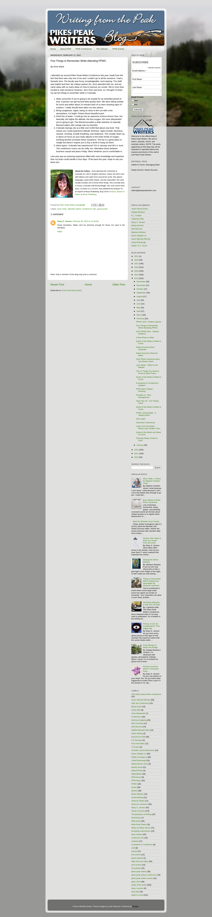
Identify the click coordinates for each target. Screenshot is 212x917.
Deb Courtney (137, 723)
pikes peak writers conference (144, 875)
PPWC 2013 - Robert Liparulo (148, 322)
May (139, 308)
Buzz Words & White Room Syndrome (151, 501)
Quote (134, 787)
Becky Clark (136, 707)
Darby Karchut (137, 225)
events (134, 851)
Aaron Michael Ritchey (140, 239)
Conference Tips (89, 209)
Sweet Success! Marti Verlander (145, 348)
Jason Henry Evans (139, 209)
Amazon (112, 192)
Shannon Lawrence (139, 804)
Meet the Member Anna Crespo (146, 521)
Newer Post (57, 284)
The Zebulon (102, 49)
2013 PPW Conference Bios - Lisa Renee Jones (148, 360)
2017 (136, 264)
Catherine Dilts (137, 219)
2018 (136, 260)
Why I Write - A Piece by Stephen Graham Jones (152, 481)
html (136, 101)
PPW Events (118, 49)
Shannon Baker (137, 801)
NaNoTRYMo (137, 771)
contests (134, 841)
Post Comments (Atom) (72, 290)
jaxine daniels (137, 858)
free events (136, 855)
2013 (136, 278)
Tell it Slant (140, 419)
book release (136, 834)
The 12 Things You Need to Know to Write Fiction (147, 372)
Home (53, 49)
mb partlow (136, 868)
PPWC (134, 784)
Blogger (135, 906)
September (141, 293)
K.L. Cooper (136, 215)
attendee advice (74, 209)
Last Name (137, 87)
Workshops (136, 818)
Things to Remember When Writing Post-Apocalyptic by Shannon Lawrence (152, 582)
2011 (136, 453)
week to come (137, 895)
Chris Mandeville (138, 713)
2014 (136, 275)
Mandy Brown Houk (139, 764)
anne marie (62, 209)
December (141, 281)
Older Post (118, 284)
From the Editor (137, 744)
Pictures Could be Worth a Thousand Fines (151, 668)
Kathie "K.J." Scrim (139, 246)
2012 (136, 450)
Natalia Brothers (138, 212)
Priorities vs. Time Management (143, 396)
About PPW (65, 49)
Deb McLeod (136, 229)
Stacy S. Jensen (64, 221)
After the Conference (140, 703)
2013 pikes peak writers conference (146, 694)
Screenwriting (137, 797)
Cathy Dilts (135, 710)
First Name (137, 79)
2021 (136, 256)
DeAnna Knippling (139, 720)
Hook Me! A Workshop (145, 423)
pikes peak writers (139, 871)
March (139, 315)
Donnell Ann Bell (138, 737)
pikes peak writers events (142, 878)
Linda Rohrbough (138, 242)
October (140, 289)
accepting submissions (140, 831)
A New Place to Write (145, 337)
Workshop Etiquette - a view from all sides (152, 603)
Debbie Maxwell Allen (140, 730)
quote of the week (138, 885)
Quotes (134, 791)
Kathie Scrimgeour (139, 757)
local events (136, 865)
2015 (136, 271)
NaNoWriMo (136, 774)
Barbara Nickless (138, 232)
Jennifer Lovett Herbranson (142, 750)
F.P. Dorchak (136, 740)
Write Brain (136, 821)
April (139, 311)
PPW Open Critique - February (145, 390)
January (140, 445)
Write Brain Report (139, 824)
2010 (136, 457)
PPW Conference (83, 49)
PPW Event (136, 777)
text (135, 104)
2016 (136, 267)
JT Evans (135, 747)
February (141, 318)
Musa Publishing (89, 194)
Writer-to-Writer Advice (140, 828)
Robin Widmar (137, 794)
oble (78, 194)
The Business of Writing (141, 814)
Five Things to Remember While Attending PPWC (147, 327)
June (139, 304)
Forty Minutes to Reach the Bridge (150, 646)
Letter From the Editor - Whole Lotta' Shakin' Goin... (149, 427)
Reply (59, 231)
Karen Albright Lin (138, 236)
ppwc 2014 (135, 882)
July (138, 300)
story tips (135, 892)
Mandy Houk (136, 767)
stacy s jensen (137, 888)
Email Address (139, 70)
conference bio (137, 838)
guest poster (102, 209)
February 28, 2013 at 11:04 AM (86, 221)
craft (133, 848)
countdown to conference (142, 844)
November (141, 285)
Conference (136, 717)
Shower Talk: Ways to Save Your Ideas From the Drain (152, 540)
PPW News (136, 780)
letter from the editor (139, 861)
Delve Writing (137, 733)
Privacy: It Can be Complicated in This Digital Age (151, 626)
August (140, 296)
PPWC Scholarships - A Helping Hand (146, 414)
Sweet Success (137, 811)
